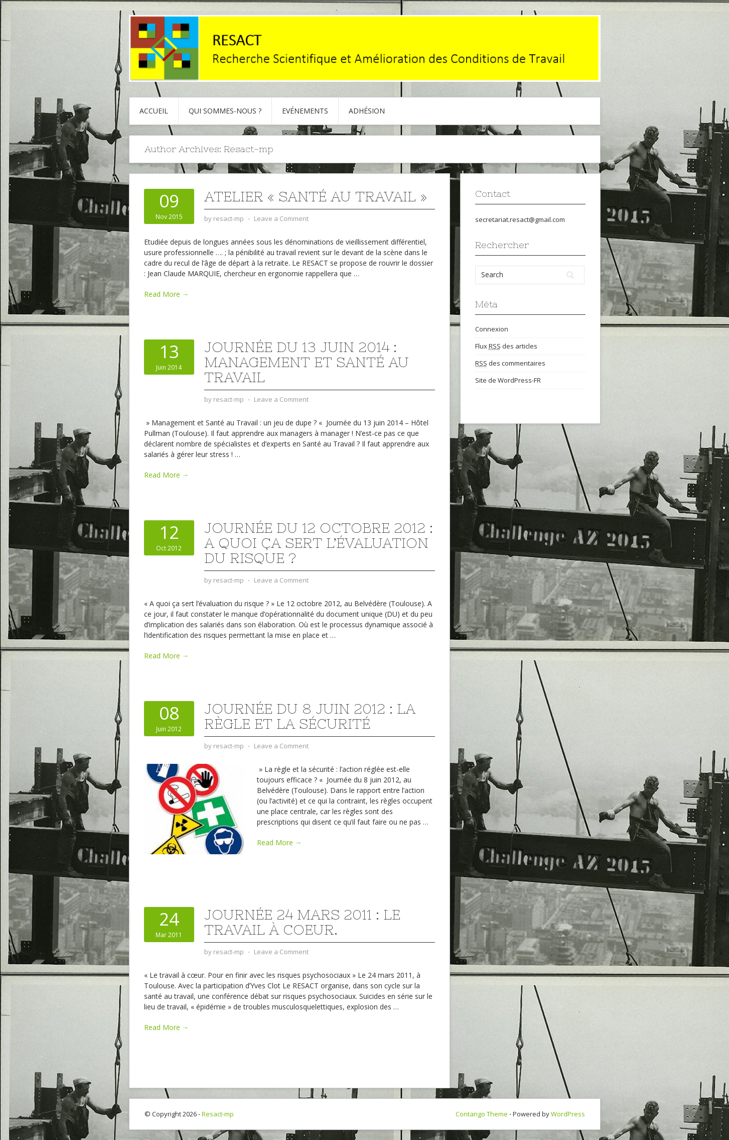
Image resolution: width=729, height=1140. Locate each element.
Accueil (153, 111)
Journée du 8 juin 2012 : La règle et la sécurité (309, 716)
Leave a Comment (281, 218)
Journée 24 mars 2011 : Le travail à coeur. (302, 922)
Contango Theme (482, 1113)
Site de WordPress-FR (508, 380)
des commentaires (510, 363)
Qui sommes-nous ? (225, 111)
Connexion (491, 328)
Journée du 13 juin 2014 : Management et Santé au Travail (306, 362)
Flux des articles (506, 346)
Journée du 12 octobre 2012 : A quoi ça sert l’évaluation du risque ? (318, 543)
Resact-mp (218, 1113)
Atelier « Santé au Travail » (315, 196)
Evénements (305, 111)
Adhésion (367, 111)
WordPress (568, 1113)
